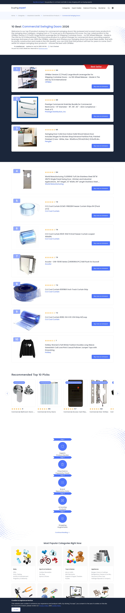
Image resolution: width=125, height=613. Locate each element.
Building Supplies (18, 540)
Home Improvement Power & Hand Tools (25, 544)
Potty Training (17, 504)
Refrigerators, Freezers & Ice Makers (102, 504)
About (50, 566)
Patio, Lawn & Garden (99, 537)
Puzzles (67, 509)
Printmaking (43, 544)
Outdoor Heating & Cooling (99, 542)
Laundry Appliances (69, 596)
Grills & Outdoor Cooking (98, 544)
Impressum (90, 566)
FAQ (73, 566)
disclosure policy (43, 48)
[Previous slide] (7, 393)
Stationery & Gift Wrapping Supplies (100, 593)
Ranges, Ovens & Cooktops (99, 502)
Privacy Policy (44, 606)
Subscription (66, 566)
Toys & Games (70, 499)
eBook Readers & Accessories (20, 593)
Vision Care (92, 587)
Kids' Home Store (42, 590)
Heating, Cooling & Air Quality (72, 593)
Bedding (39, 587)
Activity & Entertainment (20, 506)
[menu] (86, 8)
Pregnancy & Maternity (20, 509)
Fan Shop (42, 504)
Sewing (41, 546)
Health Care (92, 584)
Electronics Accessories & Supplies (75, 540)
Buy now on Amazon (101, 86)
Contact (57, 566)
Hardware (16, 546)
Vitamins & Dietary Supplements (99, 590)
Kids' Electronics (70, 504)
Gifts (14, 502)
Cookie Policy (56, 606)
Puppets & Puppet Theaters (73, 506)
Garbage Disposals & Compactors (101, 509)
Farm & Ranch (95, 546)
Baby (15, 499)
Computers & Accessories (73, 546)
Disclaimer (102, 8)
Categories (66, 8)
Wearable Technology (18, 596)
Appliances (95, 499)
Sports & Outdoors (46, 499)
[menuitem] (66, 8)
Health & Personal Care (96, 578)
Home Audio (69, 542)
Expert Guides (76, 8)
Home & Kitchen (42, 578)
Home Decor (41, 596)
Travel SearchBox (102, 566)
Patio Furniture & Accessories (100, 540)
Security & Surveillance (72, 544)
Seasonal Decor (42, 581)
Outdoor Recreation (45, 502)
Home (13, 15)
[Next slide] (118, 393)
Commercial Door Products (51, 15)
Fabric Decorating (44, 540)
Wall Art (39, 584)
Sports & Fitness (44, 506)
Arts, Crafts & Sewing (47, 537)
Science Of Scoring (89, 8)
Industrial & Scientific (33, 15)
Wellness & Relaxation (95, 581)
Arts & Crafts (69, 502)
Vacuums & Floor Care (98, 506)
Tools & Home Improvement (23, 537)
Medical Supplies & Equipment (98, 596)
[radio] (46, 70)
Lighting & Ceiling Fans (20, 542)
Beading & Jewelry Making (47, 542)
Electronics (69, 537)
